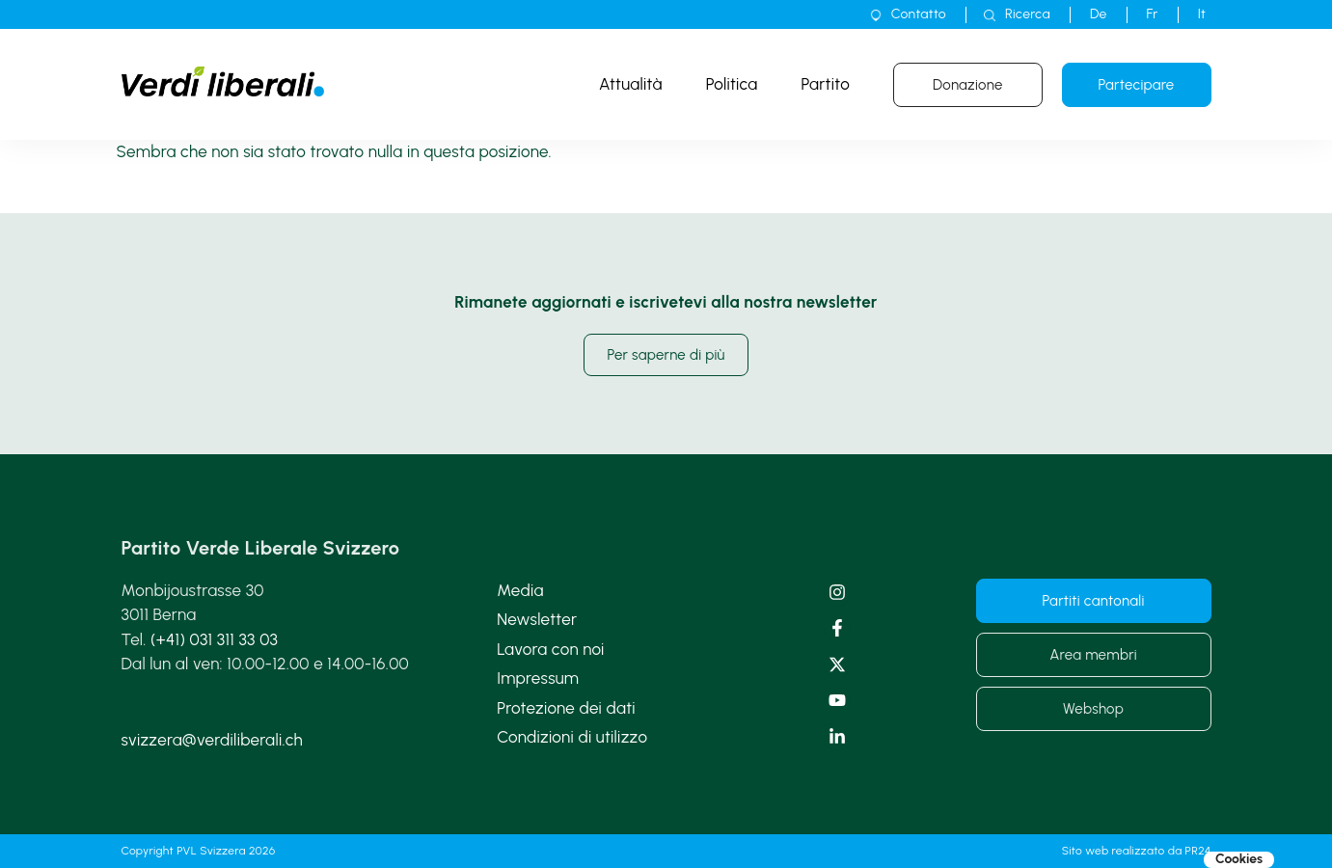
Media (520, 590)
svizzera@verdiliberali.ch (213, 739)
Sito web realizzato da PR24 (1136, 850)
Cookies (1239, 859)
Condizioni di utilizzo (572, 736)
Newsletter (537, 619)
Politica (732, 84)
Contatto (918, 14)
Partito (826, 84)
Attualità (631, 84)
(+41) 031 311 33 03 (214, 639)
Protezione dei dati (566, 708)
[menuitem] (1099, 14)
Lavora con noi (550, 649)
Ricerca (1027, 14)
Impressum (538, 678)
